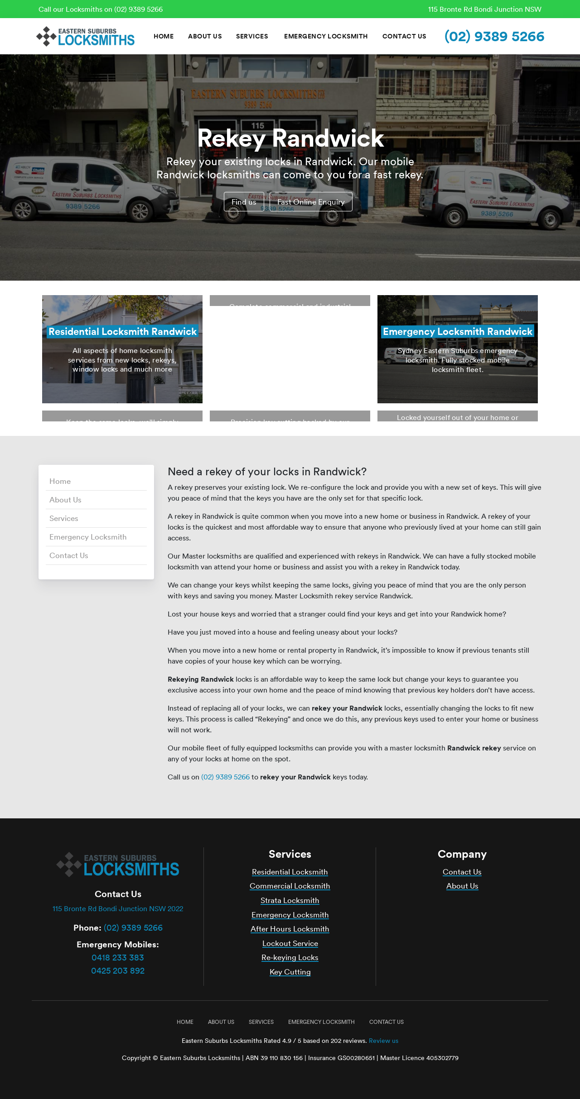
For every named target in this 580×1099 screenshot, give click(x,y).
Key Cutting (290, 971)
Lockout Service (290, 943)
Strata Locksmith (290, 900)
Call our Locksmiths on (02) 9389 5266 (101, 9)
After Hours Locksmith (290, 928)
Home (164, 36)
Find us (244, 201)
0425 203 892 (118, 970)
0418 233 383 (118, 957)
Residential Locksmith (290, 871)
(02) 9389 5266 (495, 36)
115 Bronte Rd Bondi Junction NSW (484, 9)
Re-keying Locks (290, 957)
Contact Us (404, 36)
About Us (205, 36)
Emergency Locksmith (326, 36)
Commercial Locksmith (290, 885)
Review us (383, 1041)
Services (252, 36)
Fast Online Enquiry (311, 201)
